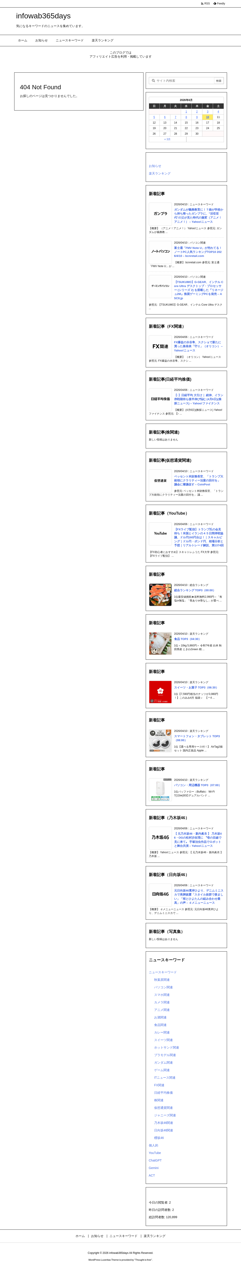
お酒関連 (160, 1017)
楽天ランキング (160, 173)
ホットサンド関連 (166, 1047)
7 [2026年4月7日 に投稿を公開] (175, 117)
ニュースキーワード (163, 972)
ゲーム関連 (162, 1070)
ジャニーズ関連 (165, 1115)
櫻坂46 (159, 1138)
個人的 (153, 1145)
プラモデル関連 (165, 1055)
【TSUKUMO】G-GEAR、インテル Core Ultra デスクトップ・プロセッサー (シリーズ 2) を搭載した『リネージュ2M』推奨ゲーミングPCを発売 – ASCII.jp (198, 290)
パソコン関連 (163, 987)
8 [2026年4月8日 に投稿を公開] (186, 117)
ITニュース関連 (164, 1077)
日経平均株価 (163, 1092)
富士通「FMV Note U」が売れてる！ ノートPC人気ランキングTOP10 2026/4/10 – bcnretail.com (198, 252)
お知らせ (155, 166)
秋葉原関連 (162, 979)
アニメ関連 (162, 1010)
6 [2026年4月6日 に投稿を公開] (165, 117)
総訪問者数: (157, 1217)
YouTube (155, 1153)
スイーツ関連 (163, 1040)
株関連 (158, 1100)
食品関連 (160, 1025)
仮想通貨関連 (163, 1107)
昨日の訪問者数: (160, 1210)
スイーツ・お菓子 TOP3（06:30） (196, 687)
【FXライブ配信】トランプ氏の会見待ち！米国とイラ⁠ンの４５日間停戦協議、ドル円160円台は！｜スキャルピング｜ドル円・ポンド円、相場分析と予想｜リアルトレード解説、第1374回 (199, 537)
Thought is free (143, 1259)
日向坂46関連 (163, 1130)
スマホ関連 (162, 995)
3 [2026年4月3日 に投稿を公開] (207, 111)
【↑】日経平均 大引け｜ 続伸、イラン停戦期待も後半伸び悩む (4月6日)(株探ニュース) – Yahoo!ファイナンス (198, 399)
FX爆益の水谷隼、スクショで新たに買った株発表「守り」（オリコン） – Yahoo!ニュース (198, 346)
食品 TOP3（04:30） (187, 639)
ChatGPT (155, 1160)
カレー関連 (162, 1032)
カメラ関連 (162, 1002)
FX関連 (159, 1085)
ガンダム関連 (163, 1062)
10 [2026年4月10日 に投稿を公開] (207, 117)
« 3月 (167, 139)
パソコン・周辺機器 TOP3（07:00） (198, 785)
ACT (152, 1175)
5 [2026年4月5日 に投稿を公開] (154, 117)
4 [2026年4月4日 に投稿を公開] (218, 111)
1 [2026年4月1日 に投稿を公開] (186, 111)
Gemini (154, 1168)
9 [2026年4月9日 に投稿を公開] (197, 117)
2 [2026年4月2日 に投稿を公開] (197, 111)
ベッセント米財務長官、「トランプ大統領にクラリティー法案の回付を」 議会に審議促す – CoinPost (198, 480)
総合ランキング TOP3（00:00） (195, 590)
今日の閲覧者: (159, 1202)
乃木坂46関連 (163, 1123)
